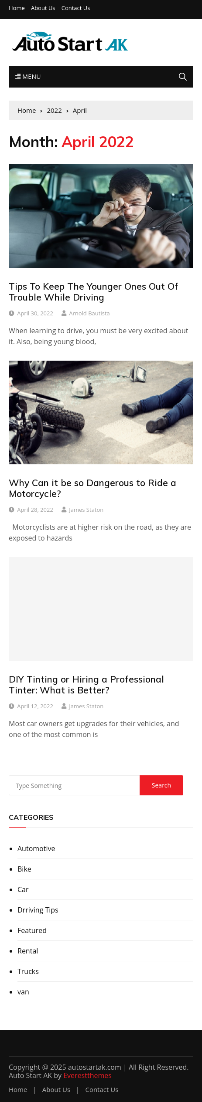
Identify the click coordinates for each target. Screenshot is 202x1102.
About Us (43, 8)
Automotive (36, 848)
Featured (32, 930)
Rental (27, 950)
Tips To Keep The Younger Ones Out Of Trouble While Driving (93, 292)
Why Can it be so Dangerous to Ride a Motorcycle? (92, 488)
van (23, 991)
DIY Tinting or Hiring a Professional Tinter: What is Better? (86, 684)
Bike (24, 868)
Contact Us (76, 8)
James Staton (86, 510)
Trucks (28, 971)
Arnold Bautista (89, 313)
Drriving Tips (37, 909)
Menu (28, 76)
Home (17, 8)
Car (23, 889)
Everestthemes (87, 1075)
